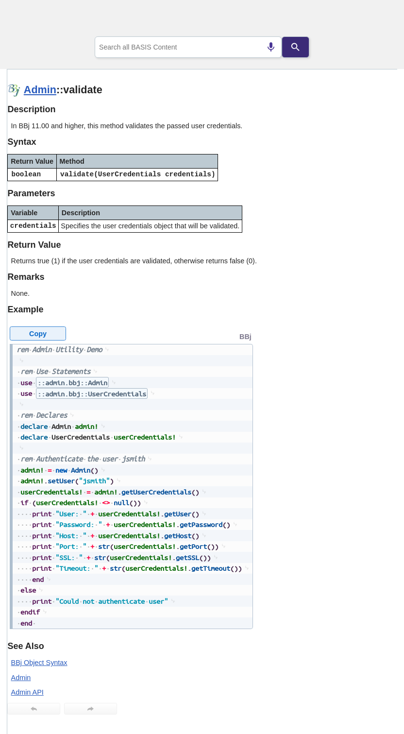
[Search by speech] (271, 47)
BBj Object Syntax (39, 662)
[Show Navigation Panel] (378, 20)
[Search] (295, 47)
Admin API (27, 692)
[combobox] (188, 47)
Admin (40, 90)
